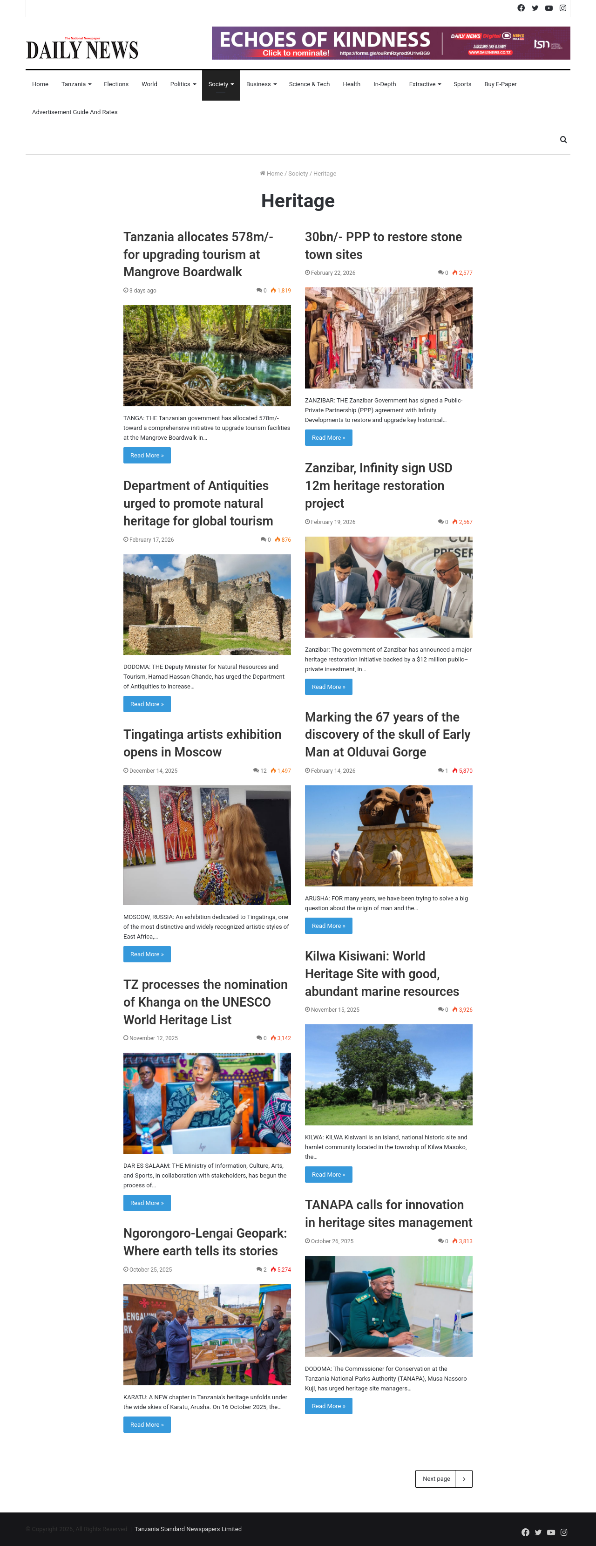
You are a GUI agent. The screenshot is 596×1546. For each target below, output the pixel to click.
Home (40, 84)
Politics (180, 84)
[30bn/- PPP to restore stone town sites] (389, 337)
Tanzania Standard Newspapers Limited (188, 1529)
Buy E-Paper (500, 84)
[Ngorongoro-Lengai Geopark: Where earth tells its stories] (207, 1334)
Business (258, 84)
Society (218, 84)
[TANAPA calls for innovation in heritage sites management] (389, 1306)
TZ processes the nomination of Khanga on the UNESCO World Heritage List (205, 1002)
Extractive (422, 84)
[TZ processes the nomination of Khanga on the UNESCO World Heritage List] (207, 1103)
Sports (462, 84)
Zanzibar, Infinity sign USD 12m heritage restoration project (379, 486)
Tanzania (73, 84)
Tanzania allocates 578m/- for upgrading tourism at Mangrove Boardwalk (198, 255)
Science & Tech (309, 84)
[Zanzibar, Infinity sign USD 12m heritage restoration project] (389, 587)
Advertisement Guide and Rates (74, 112)
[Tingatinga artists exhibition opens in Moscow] (207, 845)
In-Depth (384, 84)
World (149, 84)
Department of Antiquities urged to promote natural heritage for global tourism (198, 503)
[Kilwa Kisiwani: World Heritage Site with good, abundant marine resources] (389, 1074)
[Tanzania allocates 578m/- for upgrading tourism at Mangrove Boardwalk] (207, 355)
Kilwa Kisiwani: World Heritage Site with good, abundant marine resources (382, 974)
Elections (116, 84)
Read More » (147, 455)
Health (351, 84)
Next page (444, 1479)
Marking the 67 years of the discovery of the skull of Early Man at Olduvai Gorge (388, 735)
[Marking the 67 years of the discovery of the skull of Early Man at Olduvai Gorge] (389, 835)
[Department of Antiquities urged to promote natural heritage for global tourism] (207, 604)
